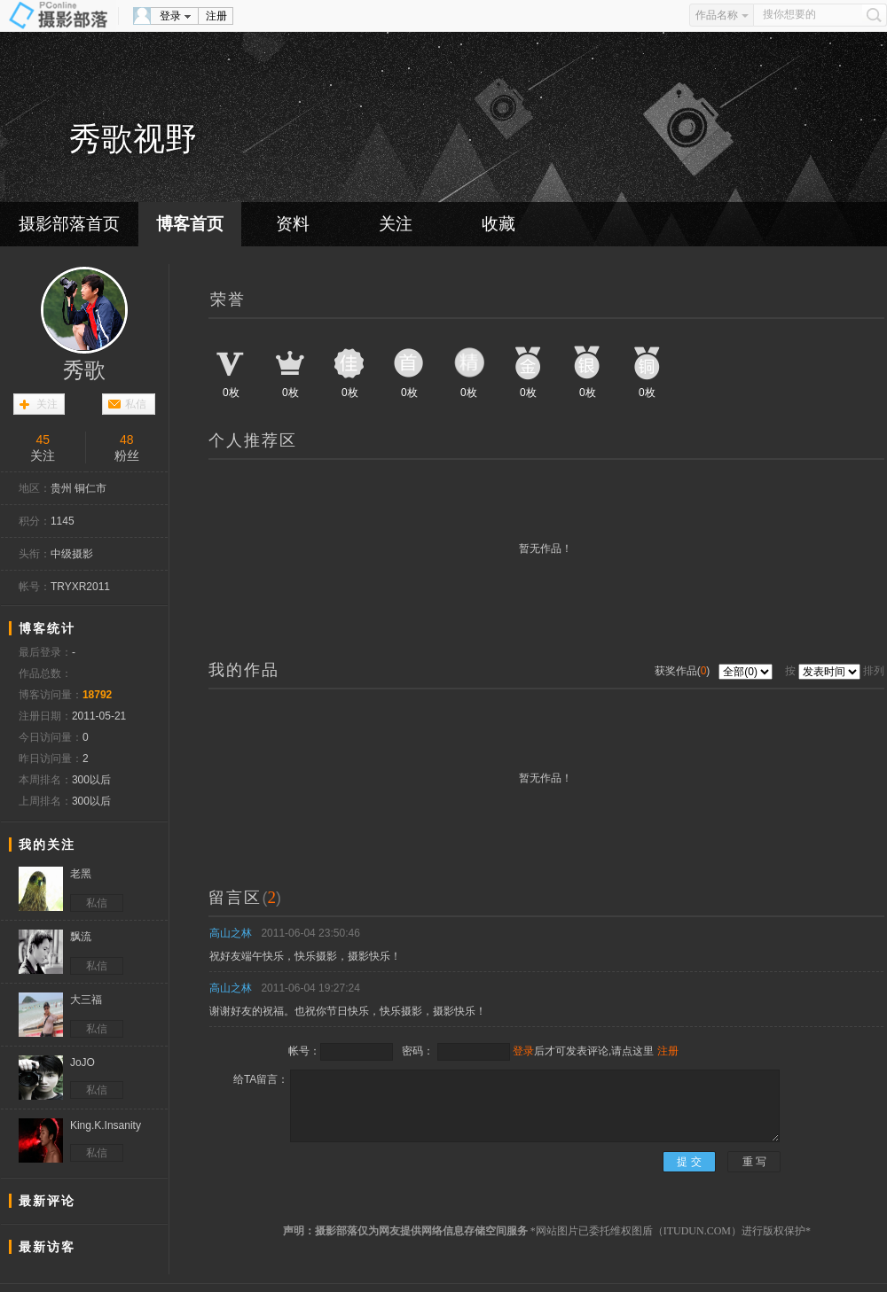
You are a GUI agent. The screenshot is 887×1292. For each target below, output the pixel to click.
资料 (293, 223)
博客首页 (190, 223)
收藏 (498, 223)
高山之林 (230, 933)
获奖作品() (684, 671)
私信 (135, 404)
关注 (395, 223)
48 (127, 439)
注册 (216, 16)
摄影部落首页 (69, 223)
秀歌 (84, 370)
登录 (170, 16)
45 (42, 439)
